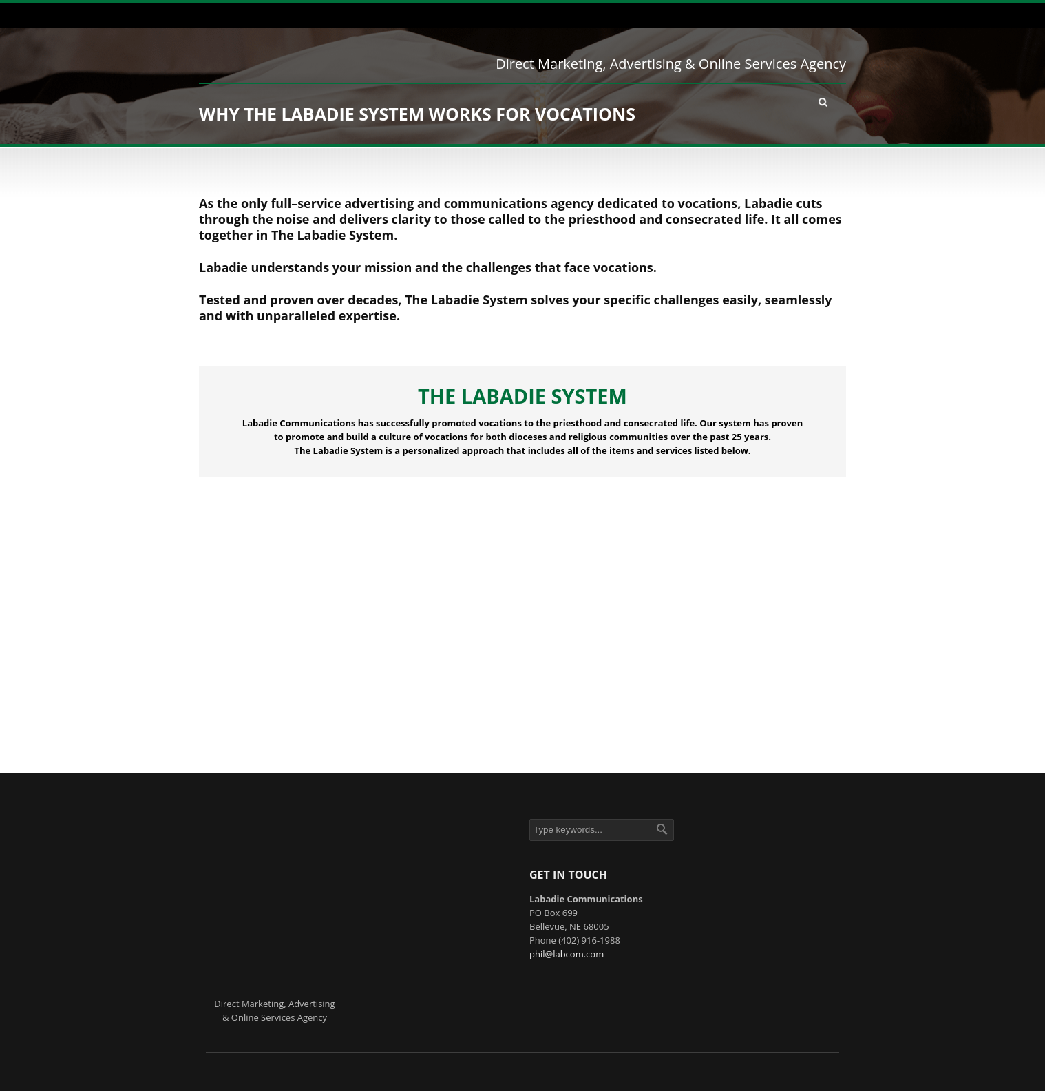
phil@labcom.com (566, 954)
